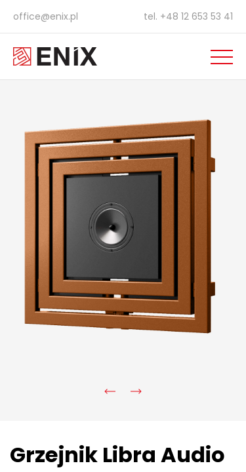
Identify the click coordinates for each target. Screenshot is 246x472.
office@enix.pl (45, 16)
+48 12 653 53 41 (196, 16)
